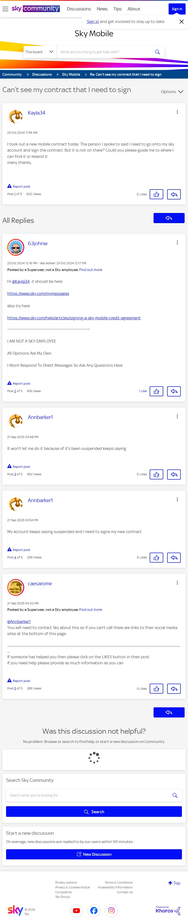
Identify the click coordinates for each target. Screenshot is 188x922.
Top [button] (176, 883)
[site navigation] (5, 9)
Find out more (90, 270)
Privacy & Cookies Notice (72, 887)
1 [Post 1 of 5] (15, 194)
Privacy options (66, 882)
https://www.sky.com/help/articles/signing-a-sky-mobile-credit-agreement (74, 317)
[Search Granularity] (40, 52)
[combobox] (105, 52)
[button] (177, 112)
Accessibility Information (115, 887)
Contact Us (125, 892)
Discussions (79, 9)
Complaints (63, 892)
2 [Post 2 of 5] (15, 391)
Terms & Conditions (119, 882)
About (134, 9)
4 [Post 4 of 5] (15, 557)
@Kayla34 (21, 281)
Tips (118, 9)
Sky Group (62, 897)
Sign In (177, 9)
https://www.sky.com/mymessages (38, 293)
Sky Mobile (94, 33)
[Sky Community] (36, 8)
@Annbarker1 (19, 621)
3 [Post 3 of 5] (15, 474)
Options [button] (168, 91)
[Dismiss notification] (182, 22)
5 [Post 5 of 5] (15, 688)
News (102, 9)
